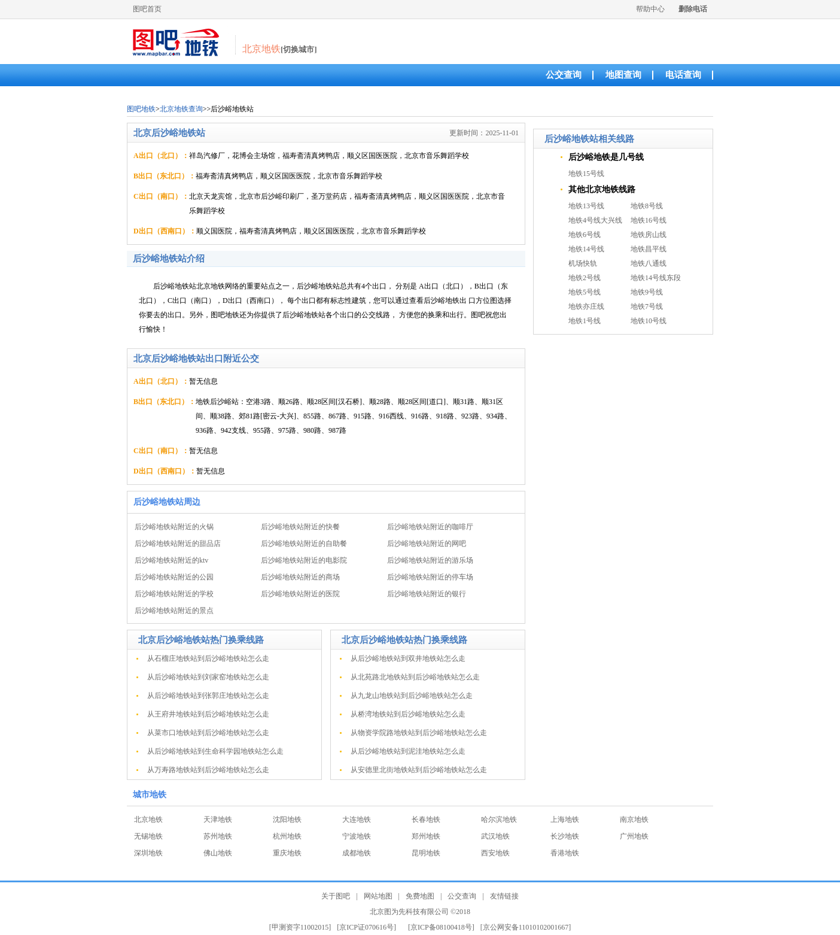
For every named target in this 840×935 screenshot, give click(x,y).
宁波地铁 (356, 836)
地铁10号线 (648, 321)
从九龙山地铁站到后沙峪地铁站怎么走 (412, 695)
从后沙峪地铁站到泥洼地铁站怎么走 (408, 751)
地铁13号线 (586, 206)
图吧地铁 (141, 109)
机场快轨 (582, 263)
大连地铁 (356, 819)
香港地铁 (564, 853)
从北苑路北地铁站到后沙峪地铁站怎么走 (415, 677)
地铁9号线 (647, 292)
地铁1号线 (584, 321)
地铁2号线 (584, 278)
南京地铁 (634, 819)
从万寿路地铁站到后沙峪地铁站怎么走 (208, 770)
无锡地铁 (148, 836)
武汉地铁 (495, 836)
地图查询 (623, 75)
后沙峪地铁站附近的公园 (174, 577)
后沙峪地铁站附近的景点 (174, 610)
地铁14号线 (586, 249)
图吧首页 (147, 9)
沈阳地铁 (287, 819)
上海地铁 (564, 819)
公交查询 (564, 75)
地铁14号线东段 (656, 278)
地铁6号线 (584, 234)
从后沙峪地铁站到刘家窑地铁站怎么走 (208, 677)
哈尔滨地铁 (499, 819)
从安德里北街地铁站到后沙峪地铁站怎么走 (419, 770)
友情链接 (504, 896)
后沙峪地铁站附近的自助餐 (304, 543)
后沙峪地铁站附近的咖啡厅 (430, 527)
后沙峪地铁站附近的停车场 (430, 577)
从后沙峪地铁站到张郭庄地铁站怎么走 (208, 695)
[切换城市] (299, 49)
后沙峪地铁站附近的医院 (300, 594)
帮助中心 (650, 9)
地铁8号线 (647, 206)
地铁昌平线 (648, 249)
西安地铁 (495, 853)
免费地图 (420, 896)
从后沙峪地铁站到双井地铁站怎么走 (408, 658)
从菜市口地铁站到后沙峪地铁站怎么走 (208, 732)
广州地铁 (634, 836)
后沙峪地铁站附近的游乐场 (430, 560)
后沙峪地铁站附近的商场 (300, 577)
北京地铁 (148, 819)
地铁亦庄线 (586, 306)
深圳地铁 (148, 853)
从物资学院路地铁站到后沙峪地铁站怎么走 (419, 732)
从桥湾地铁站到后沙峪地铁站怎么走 (408, 714)
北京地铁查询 (181, 109)
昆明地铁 (426, 853)
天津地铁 (217, 819)
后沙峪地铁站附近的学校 (174, 594)
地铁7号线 (647, 306)
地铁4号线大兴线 (595, 220)
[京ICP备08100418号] (441, 927)
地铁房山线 (648, 234)
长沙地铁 (564, 836)
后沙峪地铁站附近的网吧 (426, 543)
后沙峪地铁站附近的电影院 (304, 560)
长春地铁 (426, 819)
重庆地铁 (287, 853)
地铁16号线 (648, 220)
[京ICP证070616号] (366, 927)
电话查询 (683, 75)
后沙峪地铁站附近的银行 (426, 594)
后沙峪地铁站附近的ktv (171, 560)
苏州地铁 (217, 836)
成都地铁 (356, 853)
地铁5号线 (584, 292)
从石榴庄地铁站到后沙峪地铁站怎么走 (208, 658)
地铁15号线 (586, 173)
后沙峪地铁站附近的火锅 (174, 527)
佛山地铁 (217, 853)
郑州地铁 (426, 836)
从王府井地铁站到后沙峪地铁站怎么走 (208, 714)
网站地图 (378, 896)
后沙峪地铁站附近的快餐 (300, 527)
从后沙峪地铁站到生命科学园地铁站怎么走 (215, 751)
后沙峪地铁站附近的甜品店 (178, 543)
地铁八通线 (648, 263)
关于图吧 (335, 896)
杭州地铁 (287, 836)
